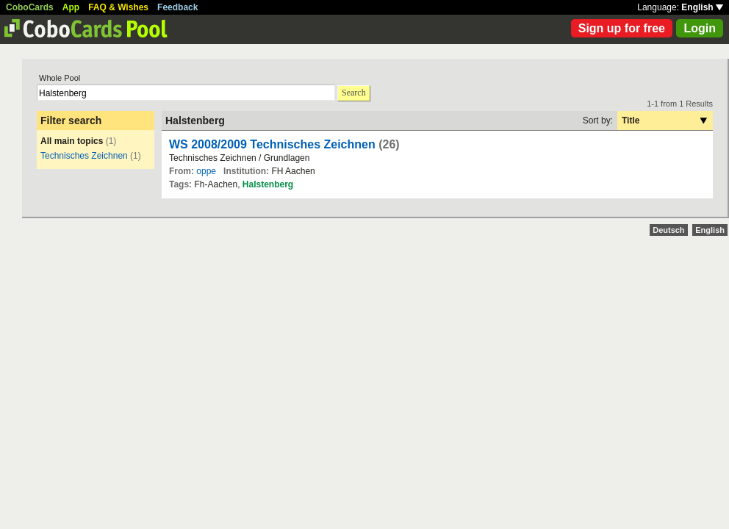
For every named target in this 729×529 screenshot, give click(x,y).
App (70, 7)
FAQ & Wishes (118, 7)
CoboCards (30, 7)
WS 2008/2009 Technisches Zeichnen (272, 144)
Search (354, 92)
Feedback (177, 7)
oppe (206, 171)
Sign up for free (621, 28)
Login (699, 28)
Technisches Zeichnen (84, 156)
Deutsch (668, 230)
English (702, 7)
